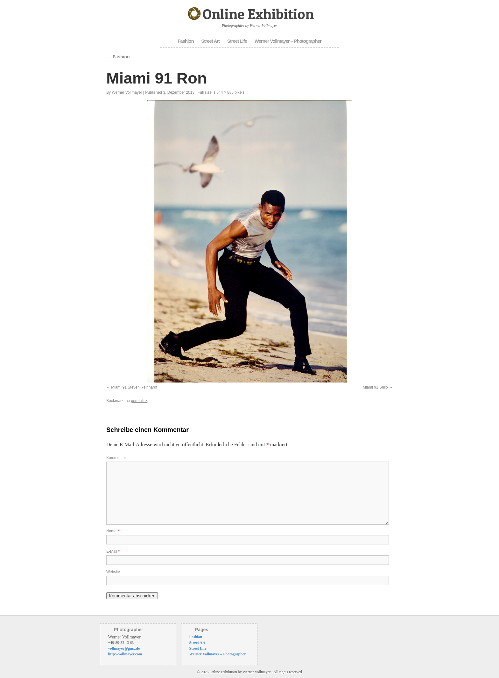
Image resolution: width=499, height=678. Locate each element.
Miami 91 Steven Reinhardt (134, 387)
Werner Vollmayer (127, 92)
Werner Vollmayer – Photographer (288, 41)
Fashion (186, 41)
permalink (139, 400)
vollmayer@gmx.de (124, 648)
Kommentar (116, 458)
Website (113, 572)
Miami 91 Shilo (375, 387)
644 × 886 (225, 92)
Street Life (237, 41)
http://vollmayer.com (125, 654)
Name (112, 531)
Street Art (210, 41)
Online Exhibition (258, 14)
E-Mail (113, 551)
